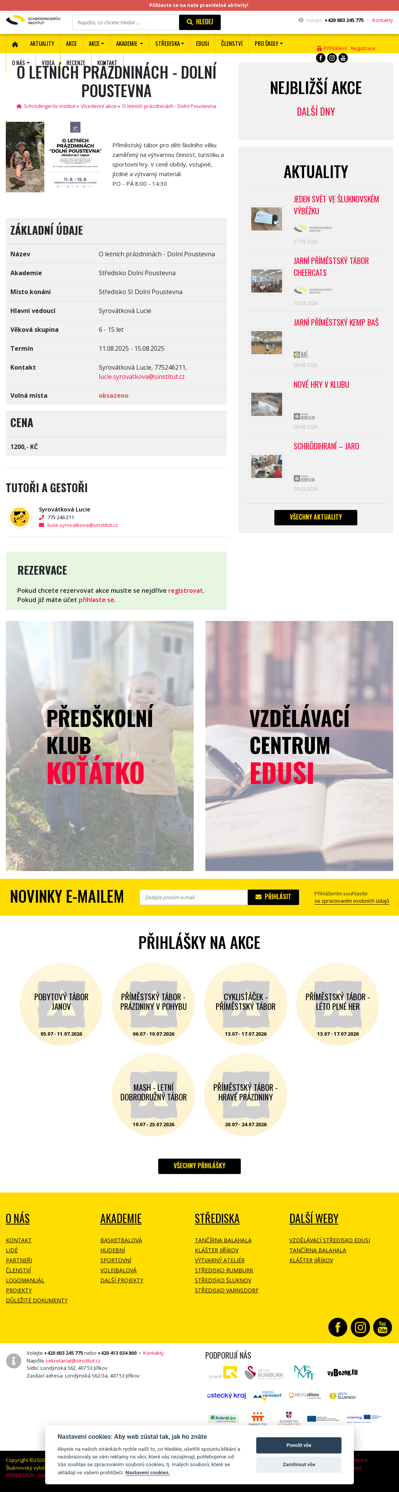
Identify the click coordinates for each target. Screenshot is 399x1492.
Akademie (121, 1218)
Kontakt (107, 62)
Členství (18, 1270)
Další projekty (121, 1280)
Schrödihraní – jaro (327, 448)
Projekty (19, 1290)
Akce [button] (94, 43)
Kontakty (382, 20)
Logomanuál (25, 1280)
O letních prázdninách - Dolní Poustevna (169, 106)
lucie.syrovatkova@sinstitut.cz (142, 376)
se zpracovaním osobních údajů (351, 900)
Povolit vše (298, 1445)
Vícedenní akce (99, 106)
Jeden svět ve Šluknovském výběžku (337, 205)
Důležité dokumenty (37, 1300)
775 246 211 (64, 517)
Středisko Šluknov (223, 1280)
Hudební (112, 1250)
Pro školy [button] (266, 43)
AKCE (71, 43)
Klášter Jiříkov (216, 1250)
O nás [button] (18, 62)
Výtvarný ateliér (220, 1260)
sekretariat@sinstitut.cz (73, 1360)
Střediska (217, 1218)
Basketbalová (121, 1240)
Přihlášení (332, 48)
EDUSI (202, 43)
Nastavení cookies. (147, 1472)
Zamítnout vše (298, 1464)
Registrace (363, 48)
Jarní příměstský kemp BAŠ (337, 324)
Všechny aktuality (316, 519)
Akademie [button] (127, 43)
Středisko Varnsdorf (227, 1290)
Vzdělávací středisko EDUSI (329, 1240)
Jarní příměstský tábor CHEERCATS (332, 267)
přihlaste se (96, 599)
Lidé (12, 1250)
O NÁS (18, 1218)
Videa (48, 62)
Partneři (19, 1260)
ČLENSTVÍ (232, 43)
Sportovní (115, 1260)
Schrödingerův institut (46, 106)
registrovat (185, 590)
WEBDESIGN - (37, 1475)
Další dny (316, 111)
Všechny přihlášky (199, 1165)
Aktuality (42, 43)
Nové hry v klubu (322, 386)
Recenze (75, 62)
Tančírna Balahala (223, 1240)
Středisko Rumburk (224, 1270)
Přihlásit (273, 896)
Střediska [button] (167, 43)
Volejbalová (118, 1270)
